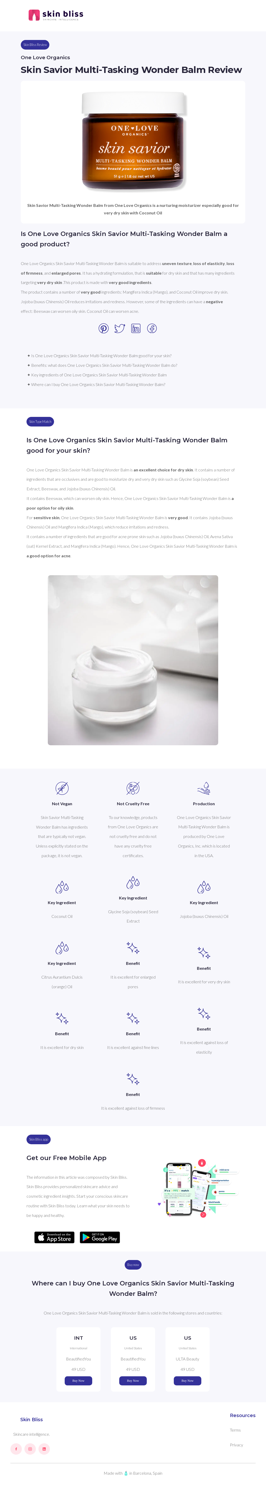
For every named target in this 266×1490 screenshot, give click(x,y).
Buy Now (78, 1381)
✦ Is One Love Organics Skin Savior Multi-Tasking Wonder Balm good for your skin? (99, 355)
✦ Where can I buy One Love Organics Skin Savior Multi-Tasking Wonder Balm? (96, 384)
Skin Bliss (31, 1420)
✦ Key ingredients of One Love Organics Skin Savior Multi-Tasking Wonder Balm (97, 374)
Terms (235, 1429)
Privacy (236, 1444)
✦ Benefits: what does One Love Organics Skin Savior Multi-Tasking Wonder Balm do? (102, 365)
